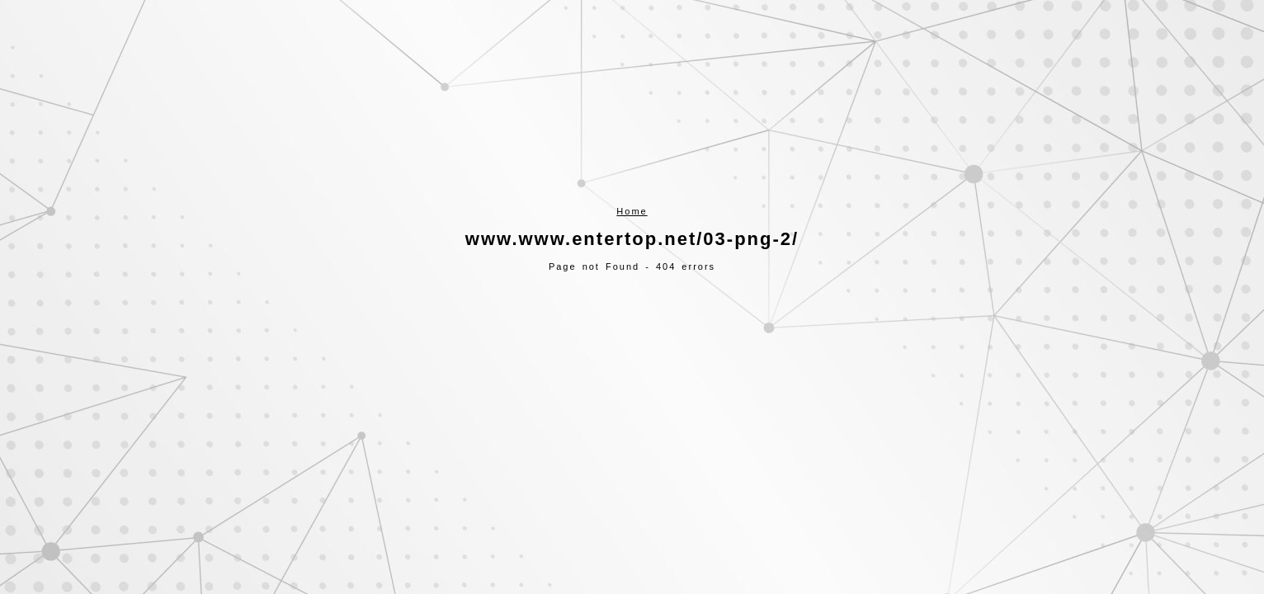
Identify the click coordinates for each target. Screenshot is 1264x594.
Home (631, 211)
